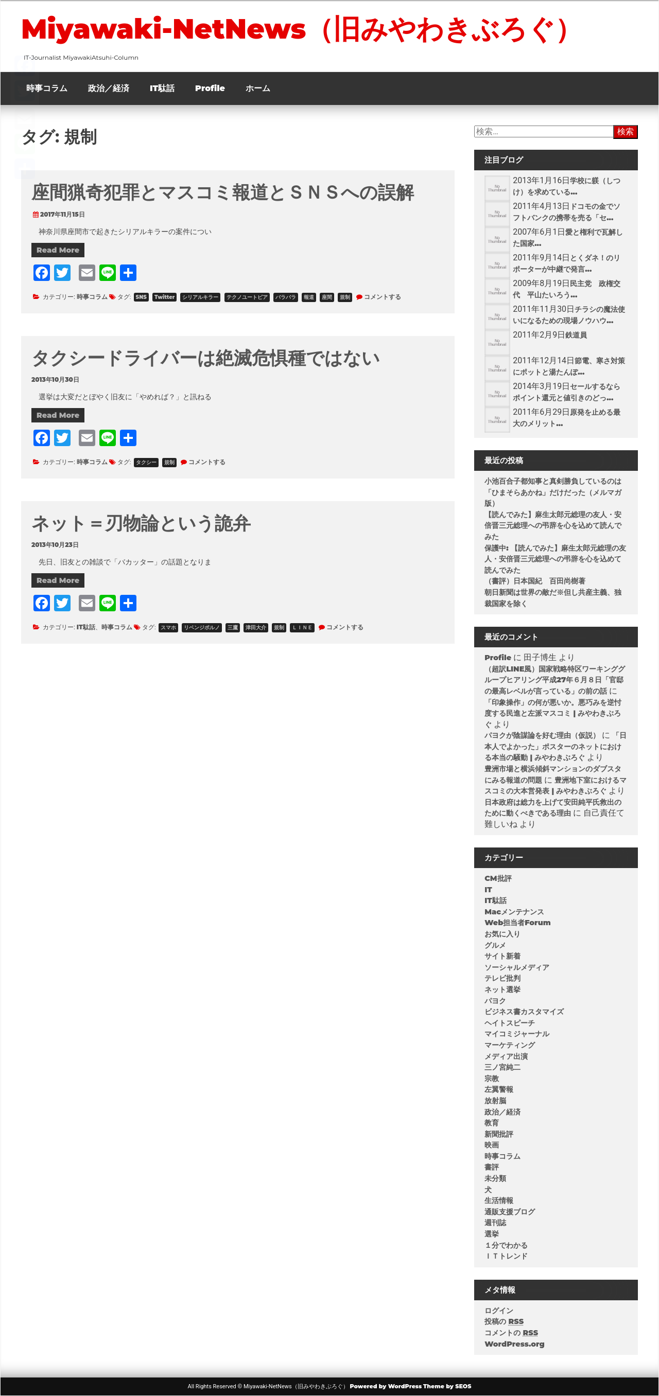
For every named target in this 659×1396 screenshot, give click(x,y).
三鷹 (233, 627)
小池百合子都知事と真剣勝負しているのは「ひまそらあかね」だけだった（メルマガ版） (552, 492)
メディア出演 (506, 1056)
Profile (210, 88)
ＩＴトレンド (506, 1256)
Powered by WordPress (386, 1386)
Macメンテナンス (514, 911)
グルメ (495, 945)
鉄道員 (576, 335)
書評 (491, 1167)
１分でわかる (506, 1245)
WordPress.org (514, 1344)
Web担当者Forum (517, 922)
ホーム (258, 88)
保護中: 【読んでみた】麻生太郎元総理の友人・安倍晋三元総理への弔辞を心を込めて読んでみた (555, 559)
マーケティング (509, 1045)
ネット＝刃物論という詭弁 (141, 523)
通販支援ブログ (509, 1211)
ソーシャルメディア (516, 967)
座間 (327, 297)
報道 (309, 297)
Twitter (164, 297)
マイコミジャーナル (516, 1033)
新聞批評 (498, 1134)
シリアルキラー (200, 297)
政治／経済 (108, 88)
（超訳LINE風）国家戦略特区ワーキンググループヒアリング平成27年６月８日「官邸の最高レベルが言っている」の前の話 (554, 680)
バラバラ (285, 297)
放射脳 (495, 1100)
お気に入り (502, 934)
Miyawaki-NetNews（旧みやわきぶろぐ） (301, 28)
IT (488, 889)
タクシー (146, 462)
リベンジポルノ (202, 627)
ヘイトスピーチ (509, 1023)
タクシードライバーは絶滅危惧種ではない (205, 358)
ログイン (498, 1310)
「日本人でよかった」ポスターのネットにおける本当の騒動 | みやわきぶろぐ (555, 746)
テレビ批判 (502, 978)
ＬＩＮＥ (302, 627)
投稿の (504, 1321)
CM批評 (497, 878)
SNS (141, 297)
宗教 (491, 1078)
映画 (491, 1145)
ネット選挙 (502, 989)
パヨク (495, 1000)
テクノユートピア (247, 297)
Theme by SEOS (447, 1386)
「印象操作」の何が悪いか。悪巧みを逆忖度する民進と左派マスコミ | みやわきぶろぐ (552, 713)
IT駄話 (162, 88)
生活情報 (498, 1200)
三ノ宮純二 (502, 1067)
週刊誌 (495, 1222)
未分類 (495, 1178)
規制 (345, 297)
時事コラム (46, 88)
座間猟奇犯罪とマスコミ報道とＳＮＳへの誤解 (222, 192)
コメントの (511, 1332)
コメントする (382, 297)
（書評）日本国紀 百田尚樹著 (534, 581)
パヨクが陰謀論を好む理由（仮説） (542, 735)
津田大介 (256, 627)
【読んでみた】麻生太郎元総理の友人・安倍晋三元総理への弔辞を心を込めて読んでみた (552, 525)
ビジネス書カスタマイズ (524, 1011)
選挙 (491, 1234)
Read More (58, 250)
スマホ (168, 627)
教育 (491, 1122)
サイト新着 (502, 956)
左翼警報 (498, 1089)
